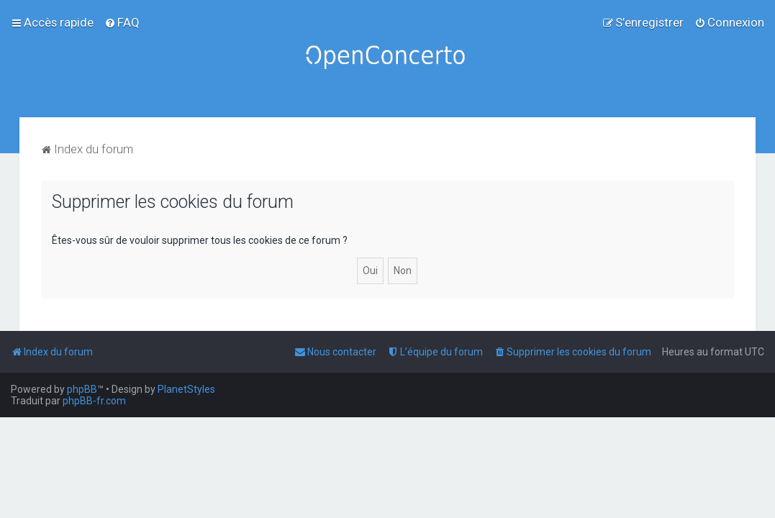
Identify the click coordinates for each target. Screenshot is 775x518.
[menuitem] (122, 22)
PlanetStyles (186, 389)
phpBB (82, 389)
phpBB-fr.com (94, 400)
